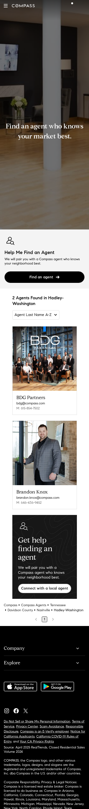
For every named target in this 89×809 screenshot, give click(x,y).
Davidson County (20, 610)
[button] (5, 5)
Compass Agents (33, 605)
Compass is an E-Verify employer (44, 731)
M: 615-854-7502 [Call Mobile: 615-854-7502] (28, 408)
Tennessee (58, 605)
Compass (10, 605)
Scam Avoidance (52, 726)
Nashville (43, 610)
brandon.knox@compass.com (37, 498)
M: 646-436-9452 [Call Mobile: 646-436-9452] (29, 503)
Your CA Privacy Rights (37, 741)
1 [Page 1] (44, 619)
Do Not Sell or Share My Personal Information (37, 721)
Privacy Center (27, 726)
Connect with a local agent (44, 588)
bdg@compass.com (30, 403)
